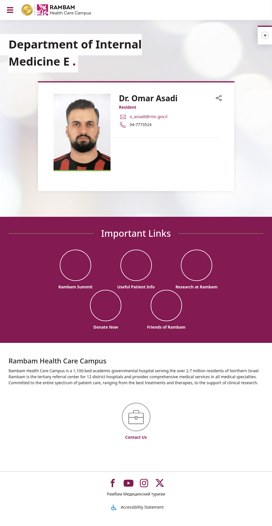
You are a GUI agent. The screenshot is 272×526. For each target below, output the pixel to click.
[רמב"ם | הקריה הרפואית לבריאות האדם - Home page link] (63, 10)
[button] (218, 99)
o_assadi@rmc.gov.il (148, 116)
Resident (127, 107)
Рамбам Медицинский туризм (136, 494)
